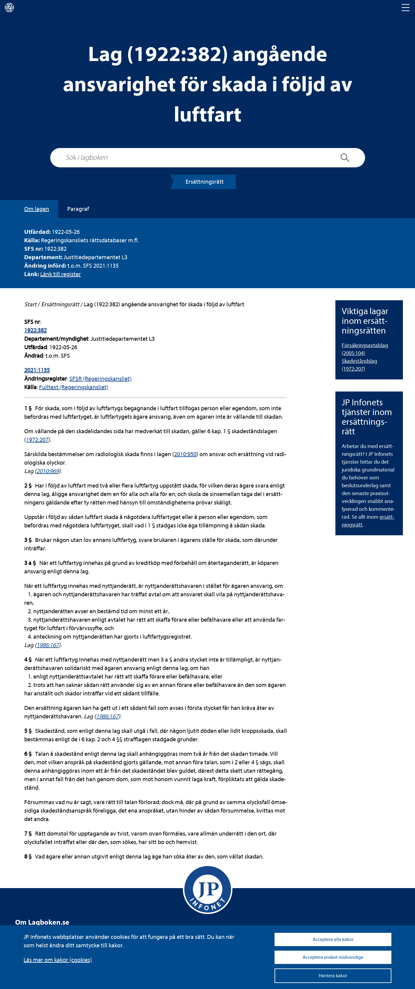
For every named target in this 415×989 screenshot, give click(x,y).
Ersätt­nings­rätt (205, 181)
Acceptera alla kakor (333, 939)
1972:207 (37, 439)
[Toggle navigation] (405, 7)
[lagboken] (9, 7)
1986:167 (47, 645)
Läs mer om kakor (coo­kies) (58, 959)
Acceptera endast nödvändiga (333, 957)
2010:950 (185, 454)
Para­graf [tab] (78, 208)
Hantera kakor (333, 975)
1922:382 (35, 330)
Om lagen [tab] (36, 208)
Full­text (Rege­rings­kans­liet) (73, 387)
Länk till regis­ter (60, 274)
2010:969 (47, 471)
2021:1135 (37, 370)
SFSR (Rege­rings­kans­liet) (100, 378)
